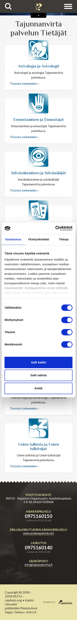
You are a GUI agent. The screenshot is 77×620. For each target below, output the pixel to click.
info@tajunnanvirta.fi (38, 564)
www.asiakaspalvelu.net (38, 533)
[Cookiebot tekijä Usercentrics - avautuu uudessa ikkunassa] (55, 228)
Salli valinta (38, 375)
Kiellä (38, 388)
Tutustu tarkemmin (23, 83)
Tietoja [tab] (64, 239)
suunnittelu (49, 602)
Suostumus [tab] (13, 239)
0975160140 (38, 547)
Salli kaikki (38, 362)
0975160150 (38, 516)
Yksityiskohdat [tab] (38, 239)
